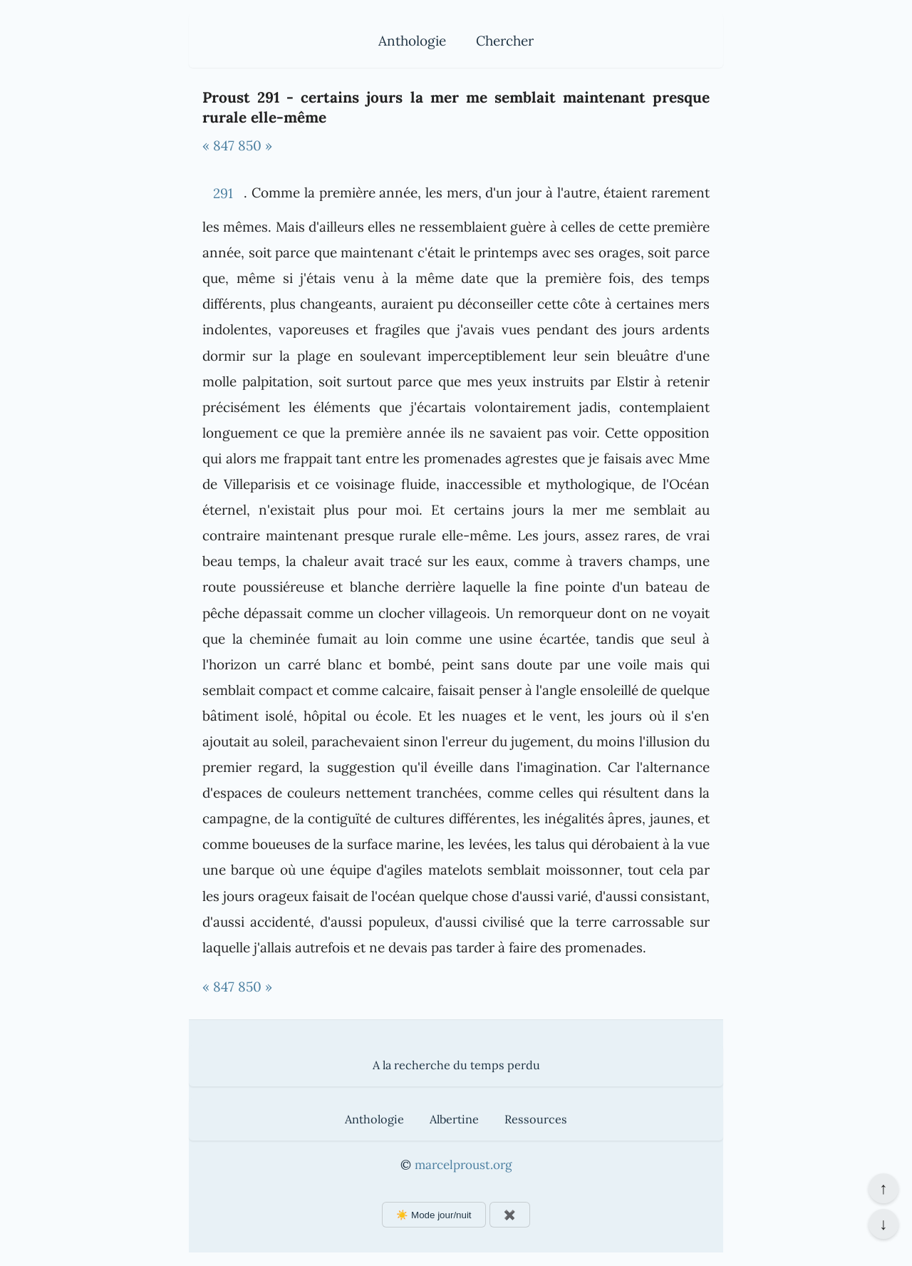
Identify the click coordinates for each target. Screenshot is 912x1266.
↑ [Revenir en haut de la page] (883, 1188)
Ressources (535, 1119)
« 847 (218, 145)
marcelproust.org (463, 1165)
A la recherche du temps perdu (456, 1065)
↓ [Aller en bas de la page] (883, 1224)
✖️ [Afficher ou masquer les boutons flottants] (510, 1215)
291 (223, 193)
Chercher (505, 40)
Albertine (454, 1119)
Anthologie (412, 40)
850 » (255, 145)
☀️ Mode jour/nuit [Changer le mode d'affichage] (433, 1215)
